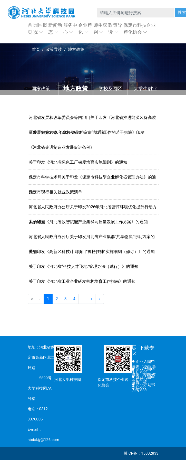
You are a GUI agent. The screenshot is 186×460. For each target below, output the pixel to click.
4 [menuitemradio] (74, 298)
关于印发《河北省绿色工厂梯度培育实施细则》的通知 (78, 162)
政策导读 (54, 49)
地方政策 (75, 88)
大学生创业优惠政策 (145, 95)
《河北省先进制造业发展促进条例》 (61, 147)
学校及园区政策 (110, 95)
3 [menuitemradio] (65, 298)
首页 (36, 49)
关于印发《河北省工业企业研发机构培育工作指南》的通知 (82, 281)
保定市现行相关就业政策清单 (55, 192)
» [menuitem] (100, 298)
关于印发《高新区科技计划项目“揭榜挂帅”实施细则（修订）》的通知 (92, 251)
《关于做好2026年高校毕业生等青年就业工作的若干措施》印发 (87, 132)
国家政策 (41, 88)
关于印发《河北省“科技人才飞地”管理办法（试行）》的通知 (83, 266)
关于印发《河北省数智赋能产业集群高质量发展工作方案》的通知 (88, 221)
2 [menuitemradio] (57, 298)
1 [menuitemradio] (48, 298)
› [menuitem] (91, 298)
